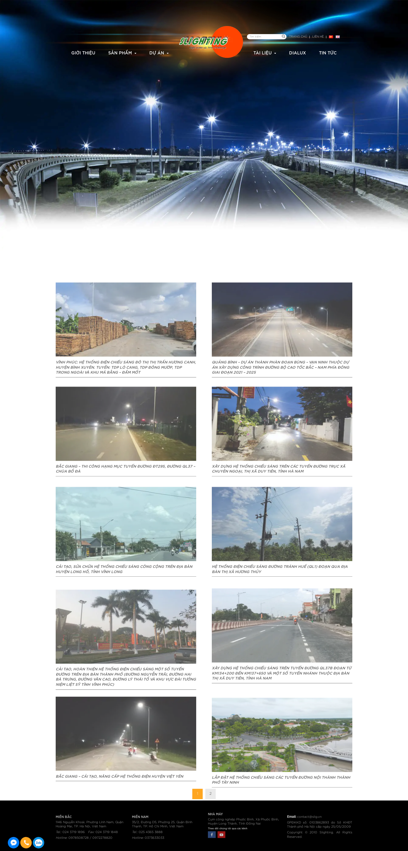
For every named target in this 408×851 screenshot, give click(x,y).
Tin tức (328, 52)
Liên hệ (318, 36)
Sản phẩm (120, 52)
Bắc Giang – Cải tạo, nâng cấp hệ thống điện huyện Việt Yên (119, 806)
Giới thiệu (83, 52)
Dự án (156, 52)
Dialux (297, 52)
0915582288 (38, 842)
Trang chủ (298, 36)
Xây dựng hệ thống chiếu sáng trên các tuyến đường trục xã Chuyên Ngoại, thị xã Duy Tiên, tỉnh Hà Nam (278, 501)
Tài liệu (262, 52)
